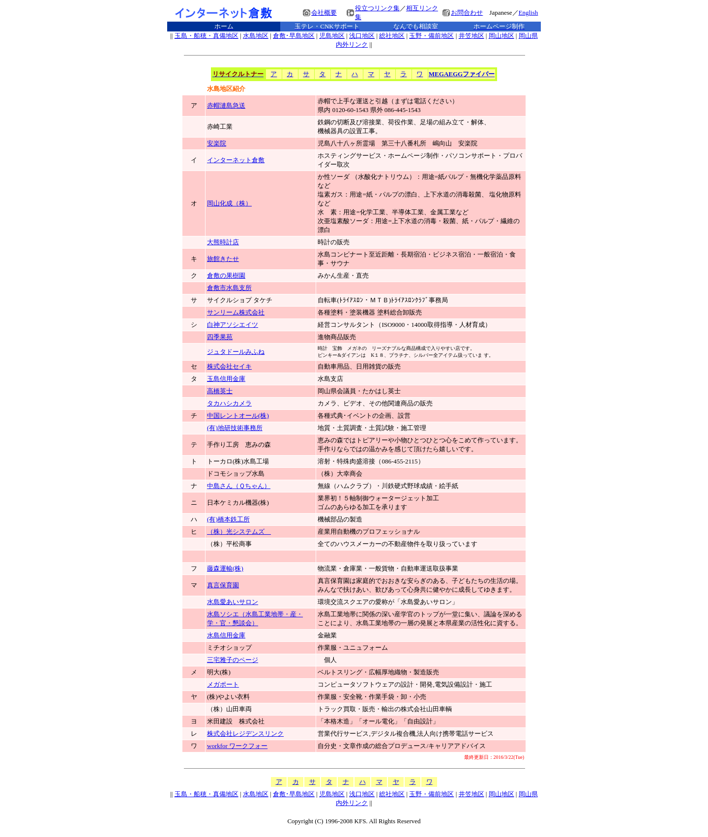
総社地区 (392, 35)
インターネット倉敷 (236, 160)
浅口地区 (362, 35)
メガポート (223, 684)
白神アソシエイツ (232, 324)
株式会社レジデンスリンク (245, 733)
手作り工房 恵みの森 (239, 444)
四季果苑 (220, 337)
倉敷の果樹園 (226, 275)
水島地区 (255, 35)
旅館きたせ (223, 258)
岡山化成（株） (229, 203)
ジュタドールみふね (236, 351)
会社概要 (324, 12)
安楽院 (216, 143)
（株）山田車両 (229, 709)
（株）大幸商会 (340, 473)
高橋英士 (220, 391)
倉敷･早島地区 (294, 35)
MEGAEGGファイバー (462, 74)
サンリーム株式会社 (236, 312)
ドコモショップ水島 (236, 473)
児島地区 (332, 35)
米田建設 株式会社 (236, 721)
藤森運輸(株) (225, 568)
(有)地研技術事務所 (235, 428)
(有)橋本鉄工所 (228, 519)
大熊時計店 (223, 242)
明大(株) (219, 672)
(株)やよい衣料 (228, 696)
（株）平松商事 (232, 544)
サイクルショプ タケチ (239, 300)
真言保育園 (223, 585)
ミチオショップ (229, 647)
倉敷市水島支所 (229, 287)
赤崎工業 (220, 126)
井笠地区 (471, 35)
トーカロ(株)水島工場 (238, 461)
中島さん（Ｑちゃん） (238, 486)
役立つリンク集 (377, 8)
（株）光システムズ (239, 531)
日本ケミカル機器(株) (238, 502)
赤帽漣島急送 (226, 105)
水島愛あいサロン (232, 602)
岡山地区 (501, 35)
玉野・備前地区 (431, 35)
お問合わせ (467, 12)
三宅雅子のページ (232, 660)
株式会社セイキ (229, 366)
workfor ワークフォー (237, 746)
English (528, 12)
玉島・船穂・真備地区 (206, 35)
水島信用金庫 (226, 635)
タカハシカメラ (229, 403)
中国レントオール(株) (238, 415)
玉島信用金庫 (226, 378)
